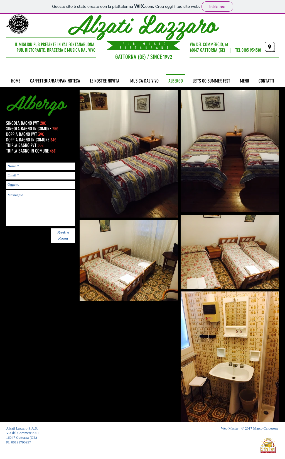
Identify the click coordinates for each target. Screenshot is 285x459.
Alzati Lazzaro (142, 23)
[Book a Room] (63, 235)
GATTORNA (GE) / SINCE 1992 (143, 56)
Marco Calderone (265, 428)
